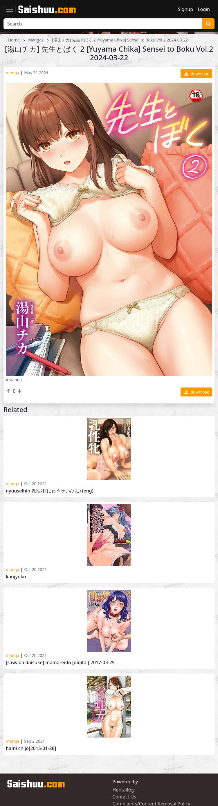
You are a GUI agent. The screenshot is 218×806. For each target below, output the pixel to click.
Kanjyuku (16, 576)
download (197, 73)
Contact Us (124, 797)
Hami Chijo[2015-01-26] (31, 748)
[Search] (102, 23)
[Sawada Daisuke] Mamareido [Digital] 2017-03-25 (60, 662)
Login (204, 9)
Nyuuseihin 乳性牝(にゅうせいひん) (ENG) (49, 491)
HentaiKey (124, 790)
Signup (185, 9)
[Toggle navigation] (9, 9)
